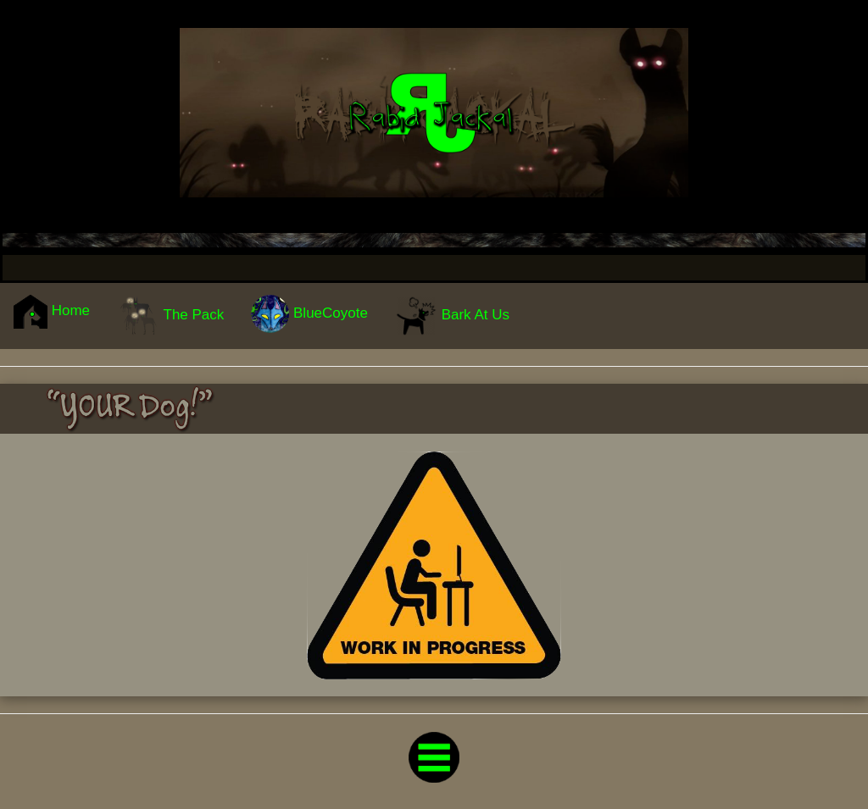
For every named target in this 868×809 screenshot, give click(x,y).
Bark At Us (452, 316)
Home (52, 312)
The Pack (170, 316)
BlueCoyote (309, 314)
